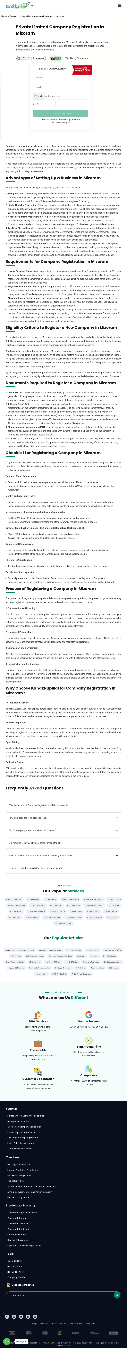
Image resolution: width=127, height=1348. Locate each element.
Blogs (34, 1323)
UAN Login (105, 956)
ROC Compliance (106, 950)
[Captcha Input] (71, 104)
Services (13, 16)
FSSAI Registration (68, 917)
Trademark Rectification (19, 1229)
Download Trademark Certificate (83, 956)
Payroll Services (62, 923)
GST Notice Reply (52, 911)
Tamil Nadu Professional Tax (68, 968)
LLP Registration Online (18, 1121)
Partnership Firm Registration (21, 1132)
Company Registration (20, 899)
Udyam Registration (67, 905)
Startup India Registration (44, 905)
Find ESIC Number (11, 962)
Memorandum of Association (66, 427)
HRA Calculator (14, 1266)
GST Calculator (14, 1261)
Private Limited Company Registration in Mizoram (42, 16)
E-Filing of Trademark (92, 968)
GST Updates (111, 968)
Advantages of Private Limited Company (29, 950)
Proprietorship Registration (105, 899)
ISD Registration (54, 962)
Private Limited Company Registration (26, 1116)
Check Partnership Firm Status (62, 950)
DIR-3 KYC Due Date (76, 974)
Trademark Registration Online (22, 1212)
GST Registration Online (18, 1164)
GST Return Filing (105, 905)
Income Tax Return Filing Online (22, 1170)
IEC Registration (49, 917)
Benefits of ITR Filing (73, 962)
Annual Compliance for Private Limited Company (31, 1186)
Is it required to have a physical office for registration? (63, 843)
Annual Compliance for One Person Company (30, 1192)
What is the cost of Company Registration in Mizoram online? (63, 805)
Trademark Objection (18, 1223)
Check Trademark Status (32, 962)
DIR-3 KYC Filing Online (18, 1197)
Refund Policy (76, 1323)
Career (53, 1323)
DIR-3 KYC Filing (116, 911)
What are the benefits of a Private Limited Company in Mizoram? (63, 856)
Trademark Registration (89, 917)
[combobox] (39, 96)
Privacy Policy (68, 1343)
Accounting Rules (24, 974)
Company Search (16, 1277)
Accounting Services (43, 923)
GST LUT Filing (35, 911)
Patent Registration (16, 1234)
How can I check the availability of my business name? (63, 868)
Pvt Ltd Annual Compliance (100, 974)
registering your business (56, 187)
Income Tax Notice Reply (74, 911)
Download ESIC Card (87, 950)
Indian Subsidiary (22, 905)
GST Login (118, 956)
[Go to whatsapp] (6, 1341)
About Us (43, 1323)
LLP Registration (59, 899)
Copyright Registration (112, 917)
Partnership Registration (80, 899)
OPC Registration (40, 899)
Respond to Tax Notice (114, 962)
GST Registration (86, 905)
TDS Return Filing (12, 917)
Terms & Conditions (49, 1343)
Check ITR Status (93, 962)
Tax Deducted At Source (20, 968)
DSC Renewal (41, 974)
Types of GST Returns (43, 968)
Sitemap (63, 1323)
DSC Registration (31, 917)
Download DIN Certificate (14, 956)
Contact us (90, 1323)
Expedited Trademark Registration (24, 1245)
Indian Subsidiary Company (20, 1143)
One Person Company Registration (24, 1127)
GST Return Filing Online (19, 1175)
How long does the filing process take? (63, 818)
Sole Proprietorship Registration (22, 1137)
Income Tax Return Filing (14, 911)
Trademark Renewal (17, 1218)
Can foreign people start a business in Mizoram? (63, 830)
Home (4, 16)
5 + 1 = (36, 104)
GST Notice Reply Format (55, 956)
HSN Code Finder (15, 1271)
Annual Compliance (96, 911)
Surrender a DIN (58, 974)
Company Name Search (83, 923)
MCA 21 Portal (35, 956)
